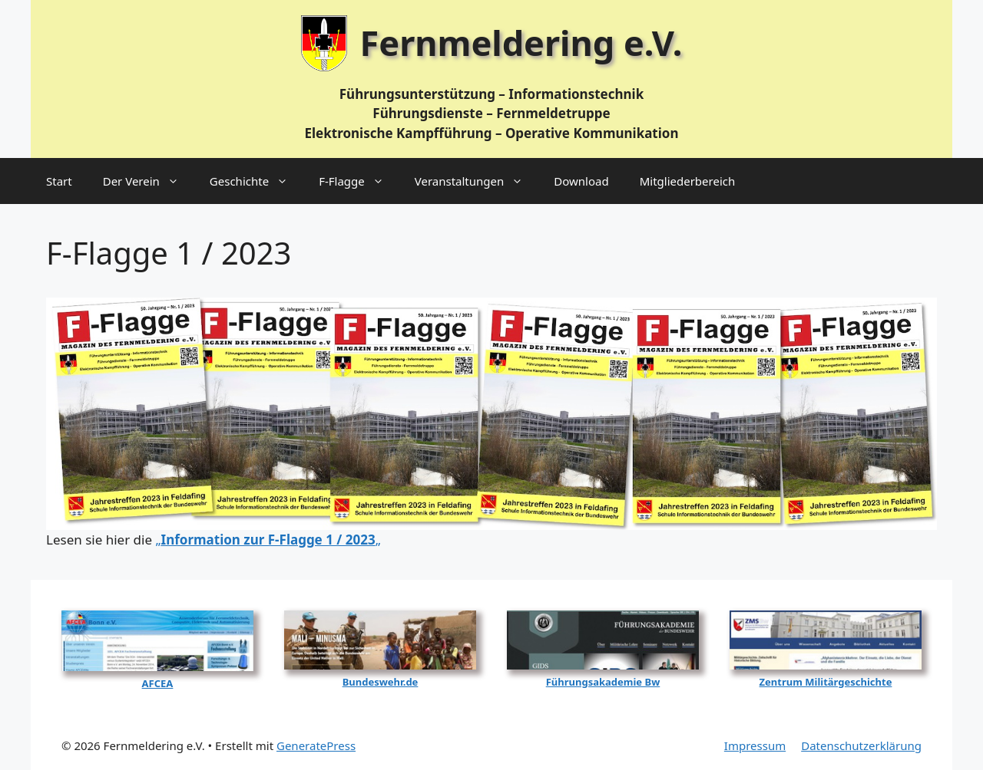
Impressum (755, 745)
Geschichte (256, 181)
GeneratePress (316, 745)
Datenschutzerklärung (861, 745)
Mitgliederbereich (688, 181)
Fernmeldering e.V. (521, 42)
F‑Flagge (359, 181)
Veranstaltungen (477, 181)
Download (581, 181)
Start (59, 181)
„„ (267, 539)
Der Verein (148, 181)
